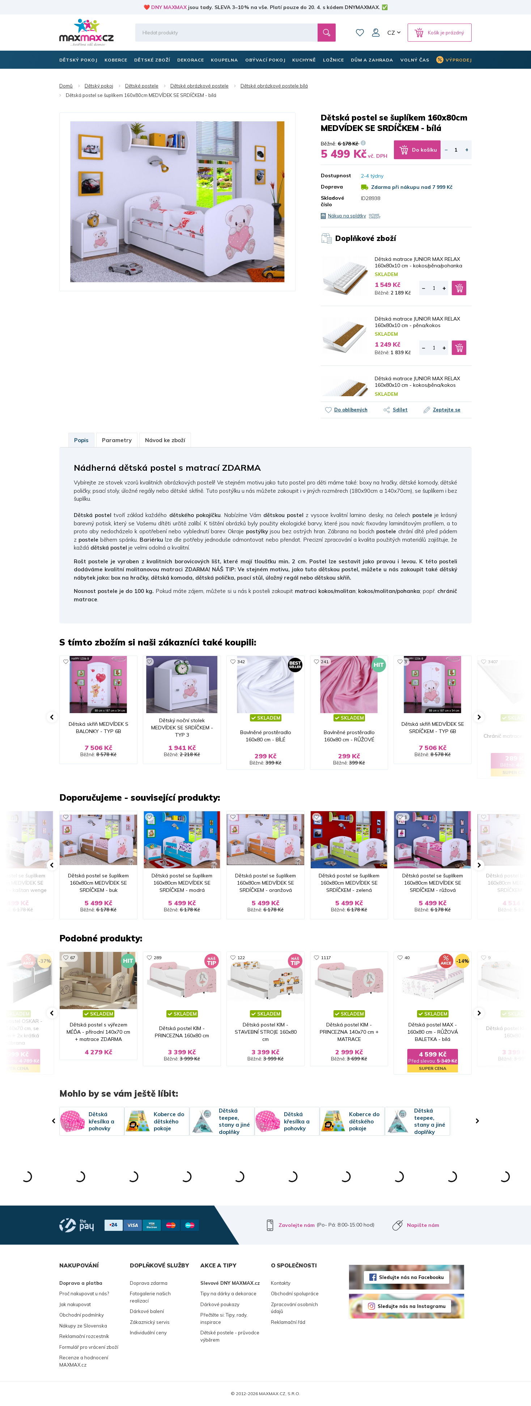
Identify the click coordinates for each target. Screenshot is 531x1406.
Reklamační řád (288, 1322)
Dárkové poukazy (219, 1304)
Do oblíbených (351, 409)
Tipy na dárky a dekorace (228, 1293)
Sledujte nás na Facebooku (411, 1277)
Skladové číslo (332, 201)
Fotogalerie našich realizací (150, 1297)
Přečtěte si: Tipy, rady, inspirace (223, 1318)
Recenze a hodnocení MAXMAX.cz (83, 1361)
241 (324, 661)
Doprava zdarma (148, 1283)
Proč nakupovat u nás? (84, 1293)
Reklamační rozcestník (84, 1336)
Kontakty (280, 1283)
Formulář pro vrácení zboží (88, 1347)
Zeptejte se (446, 409)
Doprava (332, 186)
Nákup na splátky (347, 216)
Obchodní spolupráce (295, 1293)
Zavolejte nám (297, 1225)
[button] (52, 717)
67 (72, 957)
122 (241, 957)
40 (406, 957)
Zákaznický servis (150, 1322)
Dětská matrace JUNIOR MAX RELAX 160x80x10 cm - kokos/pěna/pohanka (418, 262)
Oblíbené (360, 32)
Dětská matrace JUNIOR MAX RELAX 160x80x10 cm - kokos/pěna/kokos (417, 381)
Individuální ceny (148, 1332)
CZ (391, 32)
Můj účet (376, 32)
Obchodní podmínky (81, 1315)
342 (241, 661)
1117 (326, 957)
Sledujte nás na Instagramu (412, 1306)
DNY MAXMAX (169, 7)
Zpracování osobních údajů (294, 1307)
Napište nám (423, 1225)
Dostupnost (336, 175)
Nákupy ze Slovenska (83, 1326)
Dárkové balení (147, 1311)
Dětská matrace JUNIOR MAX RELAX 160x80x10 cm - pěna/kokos (417, 322)
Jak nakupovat (75, 1304)
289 (157, 957)
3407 (493, 661)
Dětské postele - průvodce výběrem (229, 1336)
